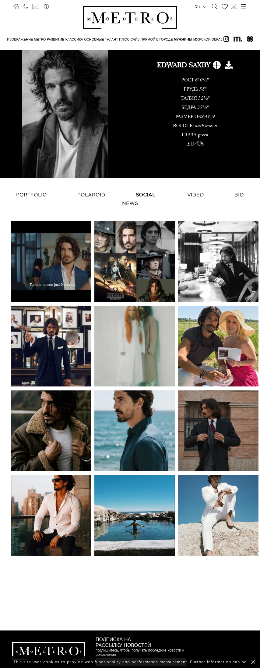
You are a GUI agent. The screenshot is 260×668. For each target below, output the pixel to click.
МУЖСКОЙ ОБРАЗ (208, 39)
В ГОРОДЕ (164, 39)
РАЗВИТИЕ (56, 39)
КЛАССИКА (74, 39)
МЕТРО (40, 39)
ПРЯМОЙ (147, 39)
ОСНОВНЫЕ (94, 39)
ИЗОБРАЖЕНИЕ (20, 39)
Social (145, 194)
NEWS (130, 203)
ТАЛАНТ (111, 39)
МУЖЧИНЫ (183, 39)
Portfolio (31, 194)
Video (195, 194)
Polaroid (91, 194)
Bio (239, 194)
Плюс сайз (129, 39)
